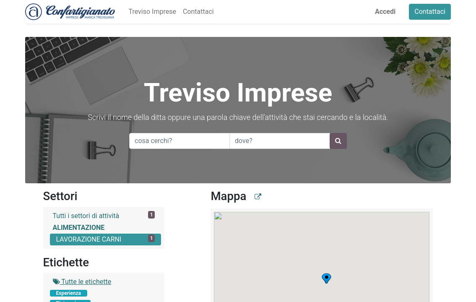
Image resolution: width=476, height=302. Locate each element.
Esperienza (68, 293)
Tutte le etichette (82, 282)
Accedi (385, 12)
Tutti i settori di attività (104, 215)
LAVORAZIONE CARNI (105, 238)
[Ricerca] (338, 141)
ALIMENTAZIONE (79, 228)
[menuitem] (152, 11)
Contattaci (429, 12)
